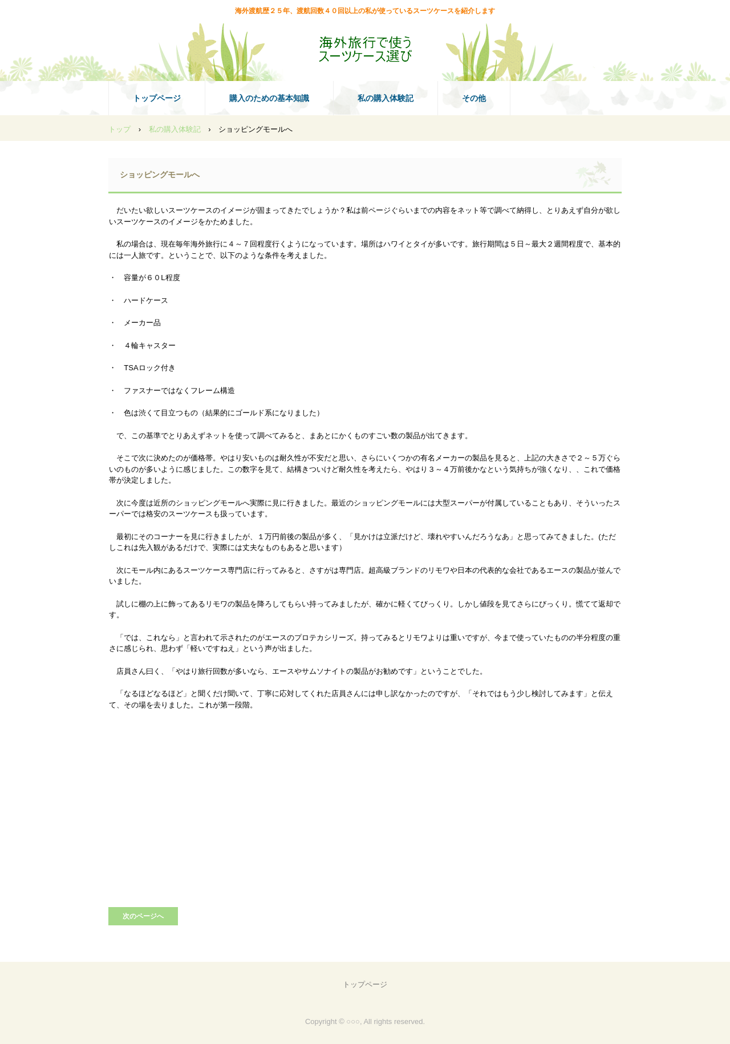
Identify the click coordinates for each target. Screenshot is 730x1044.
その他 (474, 98)
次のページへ (143, 916)
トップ (119, 129)
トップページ (157, 98)
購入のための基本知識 (269, 98)
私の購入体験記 (385, 98)
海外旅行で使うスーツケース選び (365, 49)
